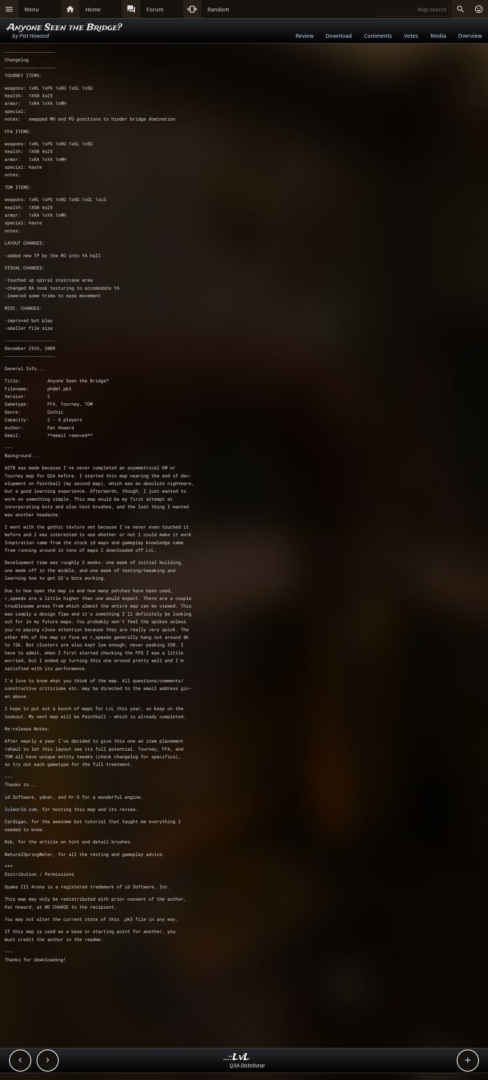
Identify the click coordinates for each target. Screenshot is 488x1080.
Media (438, 35)
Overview (470, 35)
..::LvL (237, 1057)
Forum (155, 9)
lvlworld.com (21, 809)
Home (93, 9)
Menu (31, 9)
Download (339, 35)
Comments (378, 35)
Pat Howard (34, 35)
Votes (411, 35)
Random (218, 9)
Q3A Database (247, 1065)
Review (304, 35)
